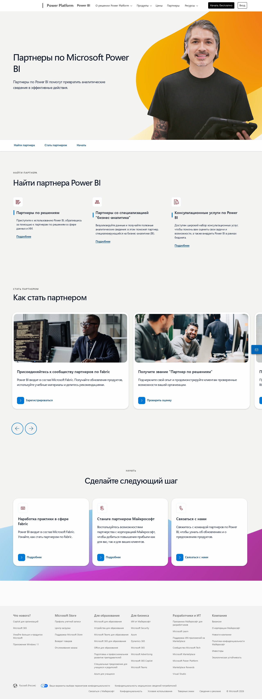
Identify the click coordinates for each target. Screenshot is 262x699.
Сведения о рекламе (210, 691)
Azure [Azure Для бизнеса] (134, 634)
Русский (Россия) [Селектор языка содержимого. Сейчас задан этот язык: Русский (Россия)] (27, 685)
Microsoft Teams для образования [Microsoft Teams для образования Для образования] (111, 634)
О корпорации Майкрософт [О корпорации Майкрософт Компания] (226, 628)
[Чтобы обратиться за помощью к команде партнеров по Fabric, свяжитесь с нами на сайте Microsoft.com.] (192, 557)
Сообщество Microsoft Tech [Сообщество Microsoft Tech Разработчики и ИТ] (186, 647)
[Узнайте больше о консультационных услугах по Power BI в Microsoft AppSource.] (103, 241)
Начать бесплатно (221, 5)
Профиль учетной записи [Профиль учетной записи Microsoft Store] (68, 621)
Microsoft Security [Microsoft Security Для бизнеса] (140, 628)
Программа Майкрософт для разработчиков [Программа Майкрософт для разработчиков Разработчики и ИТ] (187, 623)
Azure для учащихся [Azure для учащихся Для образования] (104, 673)
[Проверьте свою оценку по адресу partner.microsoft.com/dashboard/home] (155, 400)
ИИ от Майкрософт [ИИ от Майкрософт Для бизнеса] (141, 621)
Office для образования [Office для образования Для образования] (106, 647)
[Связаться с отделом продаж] (256, 349)
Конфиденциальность (131, 691)
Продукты (143, 5)
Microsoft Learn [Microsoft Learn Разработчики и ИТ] (180, 631)
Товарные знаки (186, 691)
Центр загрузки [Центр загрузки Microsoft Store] (62, 628)
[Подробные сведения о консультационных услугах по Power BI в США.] (23, 236)
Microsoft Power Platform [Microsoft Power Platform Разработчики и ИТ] (185, 660)
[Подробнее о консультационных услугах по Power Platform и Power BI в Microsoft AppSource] (182, 245)
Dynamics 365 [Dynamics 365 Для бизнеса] (138, 641)
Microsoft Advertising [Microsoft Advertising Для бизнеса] (141, 654)
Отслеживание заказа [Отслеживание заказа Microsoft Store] (66, 647)
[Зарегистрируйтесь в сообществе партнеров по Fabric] (35, 400)
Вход (242, 5)
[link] (24, 146)
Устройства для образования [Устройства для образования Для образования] (109, 628)
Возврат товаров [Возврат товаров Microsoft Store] (63, 641)
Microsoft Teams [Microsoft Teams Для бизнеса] (139, 667)
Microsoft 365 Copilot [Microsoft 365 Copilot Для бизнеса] (141, 660)
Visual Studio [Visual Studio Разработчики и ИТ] (179, 673)
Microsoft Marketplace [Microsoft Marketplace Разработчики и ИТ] (184, 654)
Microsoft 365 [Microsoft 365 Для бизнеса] (138, 647)
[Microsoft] (27, 5)
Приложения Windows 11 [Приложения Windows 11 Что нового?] (26, 644)
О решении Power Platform (112, 5)
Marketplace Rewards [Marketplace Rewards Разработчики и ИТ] (183, 667)
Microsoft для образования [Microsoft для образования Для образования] (108, 621)
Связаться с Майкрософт (101, 691)
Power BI (83, 5)
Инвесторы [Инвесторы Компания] (218, 650)
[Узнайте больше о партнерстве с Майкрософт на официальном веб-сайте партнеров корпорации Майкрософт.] (109, 557)
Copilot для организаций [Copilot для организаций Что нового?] (25, 621)
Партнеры (173, 5)
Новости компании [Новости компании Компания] (221, 634)
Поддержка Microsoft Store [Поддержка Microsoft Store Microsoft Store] (68, 634)
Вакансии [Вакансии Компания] (216, 621)
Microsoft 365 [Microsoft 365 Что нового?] (20, 628)
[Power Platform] (60, 5)
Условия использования (160, 691)
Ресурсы (190, 5)
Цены (159, 5)
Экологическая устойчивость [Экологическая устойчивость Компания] (227, 657)
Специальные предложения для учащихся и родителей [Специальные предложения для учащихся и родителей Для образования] (110, 665)
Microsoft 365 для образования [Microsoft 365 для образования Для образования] (110, 641)
